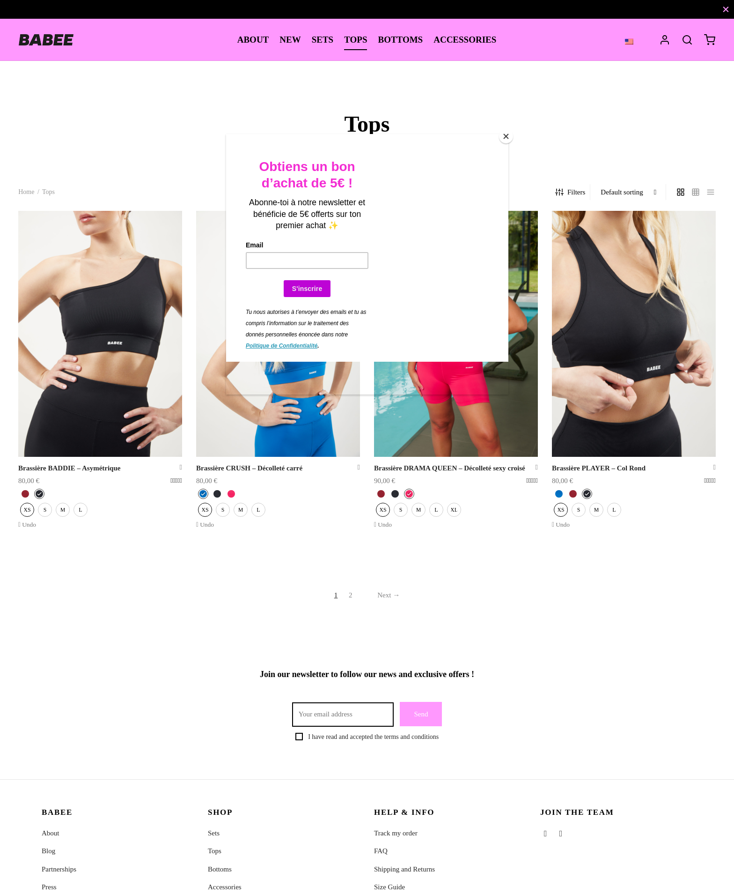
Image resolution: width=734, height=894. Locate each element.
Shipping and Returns (404, 869)
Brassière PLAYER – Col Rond (599, 468)
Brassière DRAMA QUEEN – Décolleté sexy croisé (449, 468)
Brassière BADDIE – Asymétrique (69, 468)
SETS (322, 40)
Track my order (396, 833)
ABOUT (253, 40)
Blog (48, 851)
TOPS (355, 40)
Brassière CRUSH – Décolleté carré (249, 468)
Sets (214, 833)
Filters (570, 192)
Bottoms (220, 869)
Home (26, 191)
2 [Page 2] (350, 595)
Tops (214, 851)
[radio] (25, 494)
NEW (290, 40)
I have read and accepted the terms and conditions (373, 736)
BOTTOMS (400, 40)
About (50, 833)
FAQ (381, 851)
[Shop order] (629, 192)
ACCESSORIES (464, 40)
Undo (29, 524)
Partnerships (59, 869)
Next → (388, 595)
